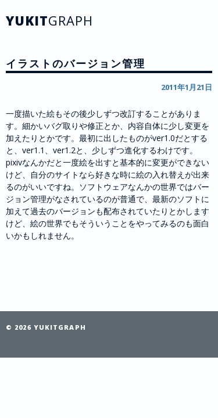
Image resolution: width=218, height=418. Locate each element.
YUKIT (49, 20)
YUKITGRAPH (60, 327)
